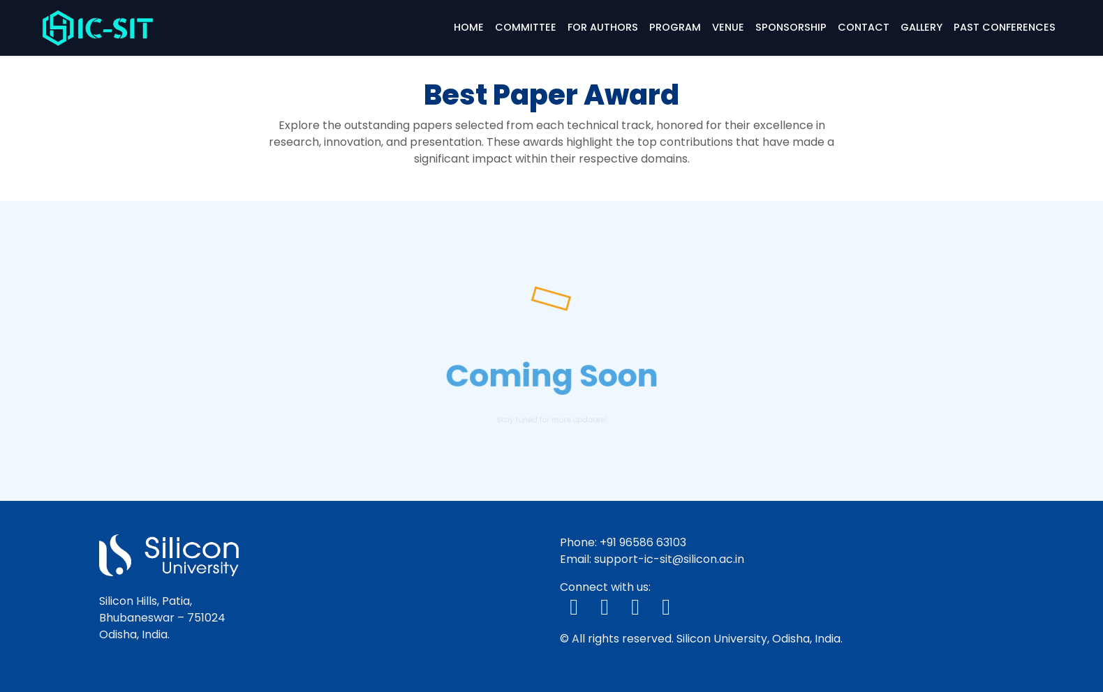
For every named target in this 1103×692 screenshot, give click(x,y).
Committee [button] (525, 27)
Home (469, 27)
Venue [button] (728, 27)
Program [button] (675, 27)
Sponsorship (791, 27)
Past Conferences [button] (1005, 27)
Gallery (921, 27)
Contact (863, 27)
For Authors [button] (603, 27)
